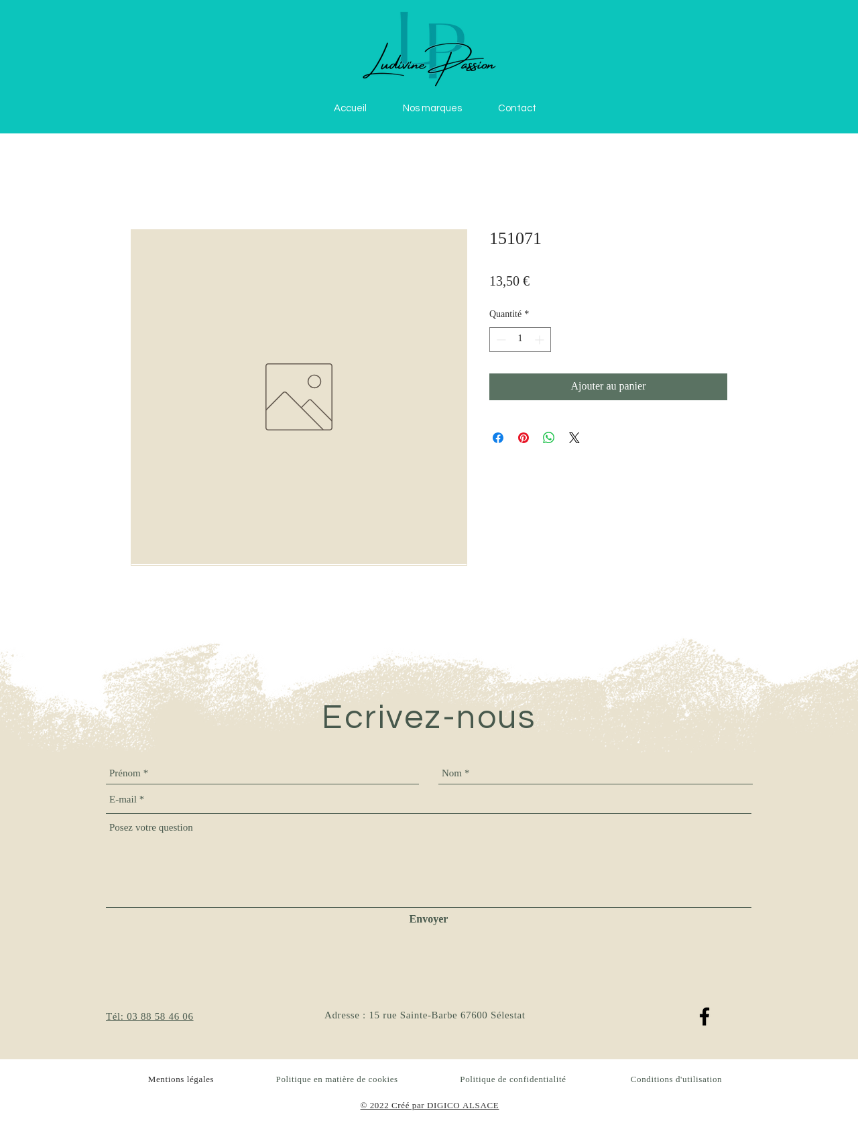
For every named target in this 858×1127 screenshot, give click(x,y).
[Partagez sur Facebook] (498, 438)
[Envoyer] (428, 920)
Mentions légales (181, 1079)
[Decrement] (499, 339)
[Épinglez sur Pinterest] (523, 438)
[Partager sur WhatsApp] (549, 438)
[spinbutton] (520, 339)
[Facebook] (704, 1016)
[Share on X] (574, 438)
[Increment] (540, 339)
